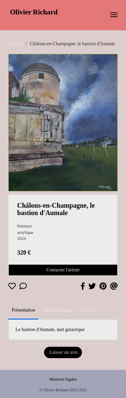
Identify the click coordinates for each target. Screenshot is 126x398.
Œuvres (15, 43)
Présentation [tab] (23, 310)
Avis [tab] (87, 310)
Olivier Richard (33, 12)
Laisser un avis (63, 352)
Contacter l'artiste (63, 269)
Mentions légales (63, 379)
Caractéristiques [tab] (57, 310)
